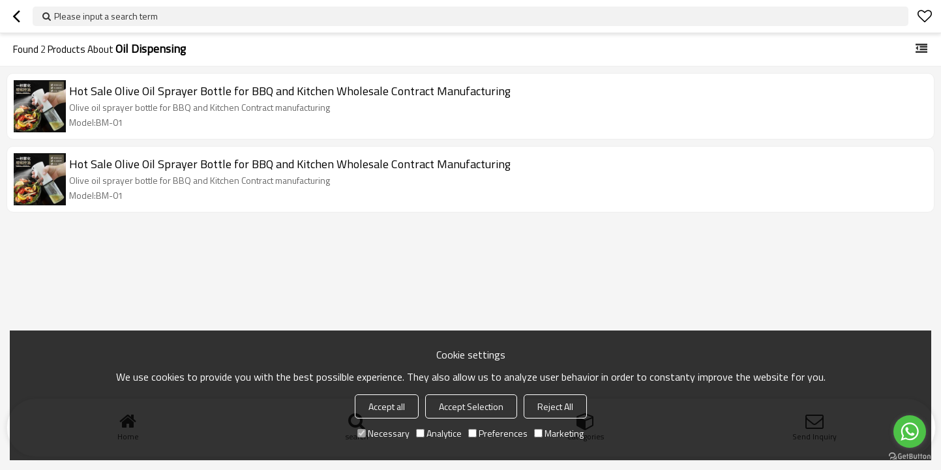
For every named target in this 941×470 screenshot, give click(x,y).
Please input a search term (106, 16)
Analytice (439, 433)
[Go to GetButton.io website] (910, 456)
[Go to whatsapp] (909, 431)
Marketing (559, 433)
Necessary (383, 433)
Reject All (555, 406)
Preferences (498, 433)
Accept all (386, 406)
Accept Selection (471, 406)
